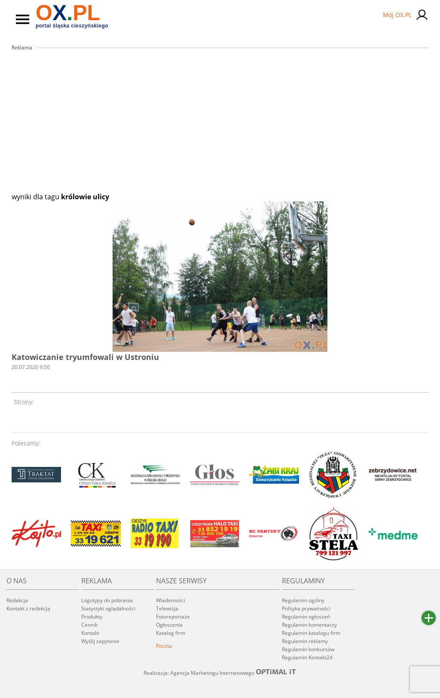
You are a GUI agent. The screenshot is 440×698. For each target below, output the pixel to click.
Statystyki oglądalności (108, 608)
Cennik (89, 624)
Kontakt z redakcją (28, 608)
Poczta (164, 645)
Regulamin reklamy (305, 641)
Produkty (91, 616)
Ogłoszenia (169, 624)
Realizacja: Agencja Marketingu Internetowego (220, 673)
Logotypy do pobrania (107, 600)
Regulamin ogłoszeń (306, 616)
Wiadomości (170, 600)
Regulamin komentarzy (309, 624)
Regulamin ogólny (303, 600)
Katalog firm (170, 633)
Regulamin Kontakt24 (307, 657)
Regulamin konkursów (308, 649)
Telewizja (167, 608)
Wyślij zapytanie (100, 641)
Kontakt (90, 633)
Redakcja (17, 600)
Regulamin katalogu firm (311, 633)
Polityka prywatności (306, 608)
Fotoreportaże (173, 616)
